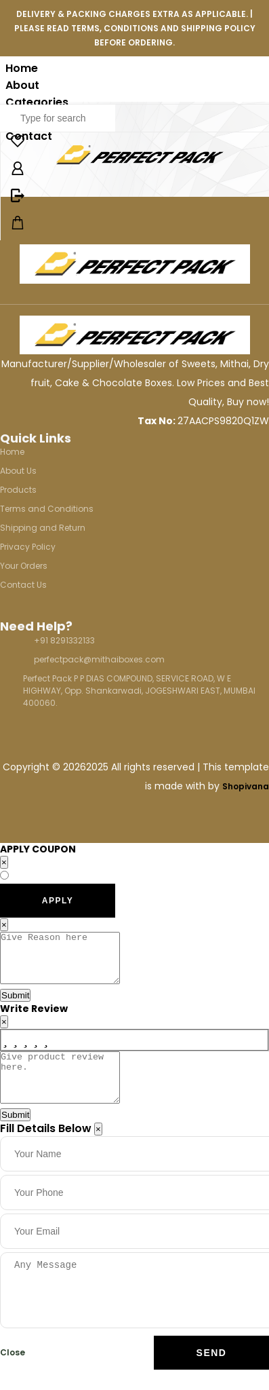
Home (21, 68)
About (22, 85)
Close (12, 1372)
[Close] (98, 1149)
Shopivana (245, 786)
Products (18, 489)
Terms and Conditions (47, 508)
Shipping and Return (42, 527)
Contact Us (23, 584)
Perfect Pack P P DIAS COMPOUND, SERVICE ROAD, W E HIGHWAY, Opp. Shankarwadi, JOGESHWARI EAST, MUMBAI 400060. (139, 691)
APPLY (57, 900)
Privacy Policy (28, 546)
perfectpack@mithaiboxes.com (99, 659)
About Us (18, 470)
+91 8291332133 (64, 640)
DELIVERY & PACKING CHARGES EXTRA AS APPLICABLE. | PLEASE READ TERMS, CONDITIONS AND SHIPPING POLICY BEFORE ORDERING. (134, 28)
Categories (36, 102)
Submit (15, 1005)
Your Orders (23, 565)
